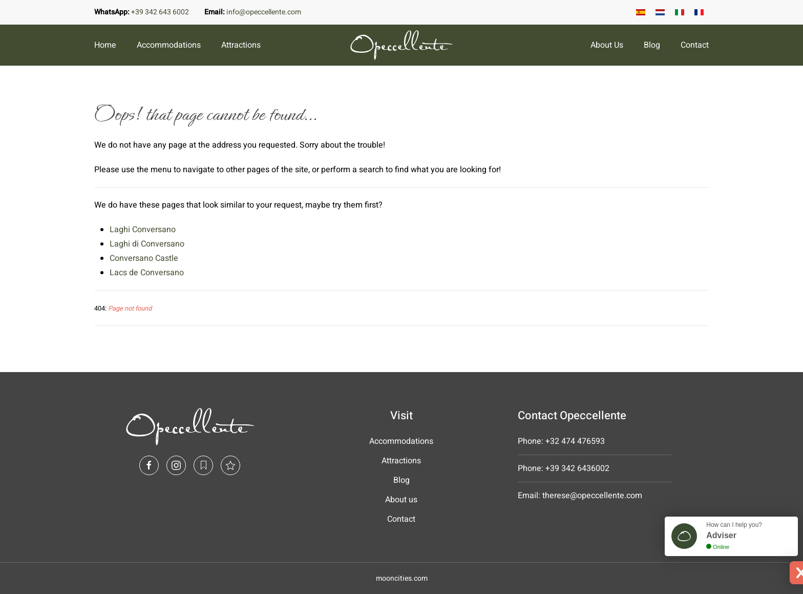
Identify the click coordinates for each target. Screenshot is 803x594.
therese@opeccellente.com (592, 495)
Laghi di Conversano (147, 244)
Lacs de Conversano (147, 273)
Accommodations (169, 45)
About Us (606, 45)
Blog (652, 45)
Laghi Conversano (143, 229)
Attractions (241, 45)
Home (105, 45)
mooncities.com (402, 578)
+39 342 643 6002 (160, 12)
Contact (695, 45)
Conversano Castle (144, 258)
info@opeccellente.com (263, 12)
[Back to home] (401, 45)
